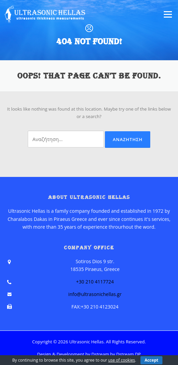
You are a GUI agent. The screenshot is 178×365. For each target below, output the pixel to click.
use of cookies (121, 360)
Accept (151, 360)
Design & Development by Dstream (73, 354)
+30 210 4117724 (95, 281)
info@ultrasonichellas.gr (94, 294)
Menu (168, 14)
